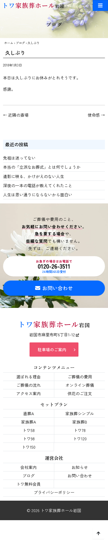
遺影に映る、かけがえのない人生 (33, 176)
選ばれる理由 (28, 377)
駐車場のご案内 (52, 349)
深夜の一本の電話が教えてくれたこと (37, 185)
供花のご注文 (80, 393)
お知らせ (80, 467)
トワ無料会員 (28, 484)
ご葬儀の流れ (28, 385)
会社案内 (28, 467)
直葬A (28, 413)
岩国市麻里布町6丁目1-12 (54, 334)
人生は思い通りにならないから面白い (37, 194)
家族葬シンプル (79, 413)
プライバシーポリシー (54, 492)
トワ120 (80, 438)
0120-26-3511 (54, 266)
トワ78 (80, 430)
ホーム (8, 43)
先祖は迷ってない (19, 158)
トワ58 (28, 430)
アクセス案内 (28, 393)
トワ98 (29, 438)
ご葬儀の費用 (80, 377)
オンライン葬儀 (79, 385)
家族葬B (79, 422)
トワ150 (28, 447)
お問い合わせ (54, 288)
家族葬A (28, 422)
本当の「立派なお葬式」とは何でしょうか (41, 167)
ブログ (20, 43)
